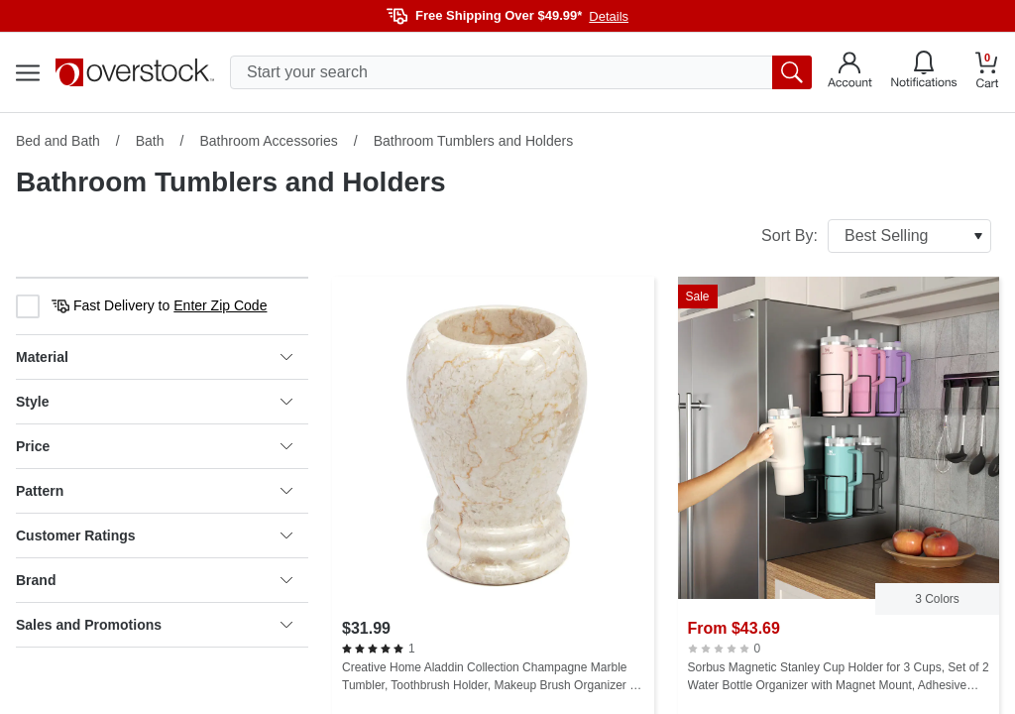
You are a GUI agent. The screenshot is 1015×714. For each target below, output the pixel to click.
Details (608, 16)
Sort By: (876, 236)
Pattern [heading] (154, 491)
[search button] (792, 72)
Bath (150, 141)
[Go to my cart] (987, 73)
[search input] (521, 72)
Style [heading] (154, 402)
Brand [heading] (154, 580)
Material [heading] (154, 357)
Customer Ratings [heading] (154, 535)
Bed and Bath (58, 141)
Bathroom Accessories (268, 141)
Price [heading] (154, 446)
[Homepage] (135, 72)
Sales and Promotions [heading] (154, 625)
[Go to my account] (850, 72)
